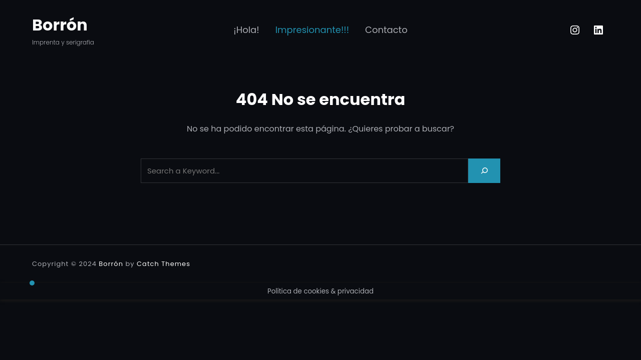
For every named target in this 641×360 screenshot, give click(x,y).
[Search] (484, 170)
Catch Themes (163, 263)
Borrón (60, 25)
